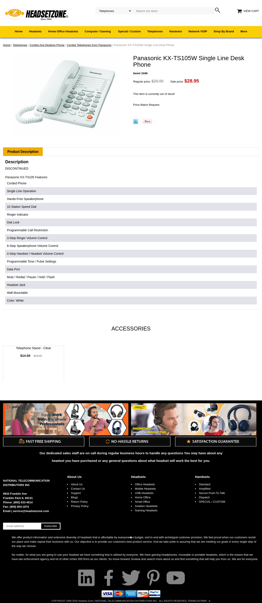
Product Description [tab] (22, 152)
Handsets (175, 31)
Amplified (204, 488)
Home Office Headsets (63, 31)
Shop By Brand (224, 31)
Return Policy (79, 501)
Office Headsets (145, 484)
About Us (74, 477)
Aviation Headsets (146, 506)
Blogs (74, 497)
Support (76, 493)
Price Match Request (146, 104)
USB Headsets (144, 493)
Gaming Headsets (146, 510)
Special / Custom (129, 31)
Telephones (155, 31)
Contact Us (78, 488)
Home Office (143, 497)
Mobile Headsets (145, 488)
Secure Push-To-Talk (212, 493)
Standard (204, 484)
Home (19, 31)
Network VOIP (197, 31)
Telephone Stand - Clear (33, 348)
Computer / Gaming (98, 31)
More (244, 31)
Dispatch (204, 497)
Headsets (35, 31)
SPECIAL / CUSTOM (212, 501)
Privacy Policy (79, 506)
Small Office (142, 501)
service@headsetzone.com (31, 511)
